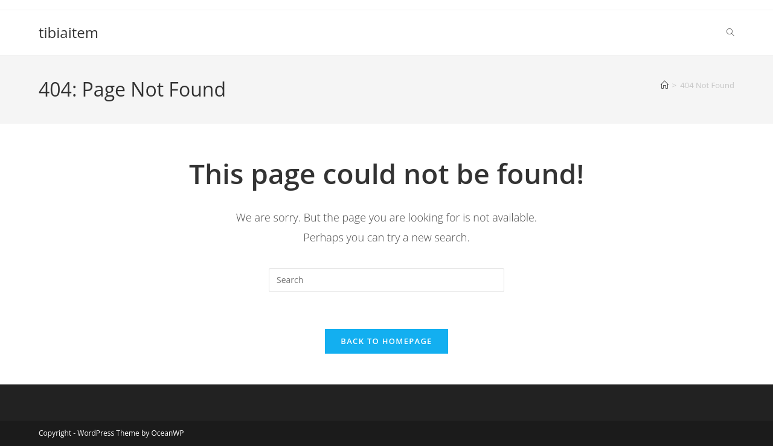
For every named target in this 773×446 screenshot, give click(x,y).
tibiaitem (68, 32)
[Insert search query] (386, 280)
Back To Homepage (386, 341)
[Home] (665, 85)
